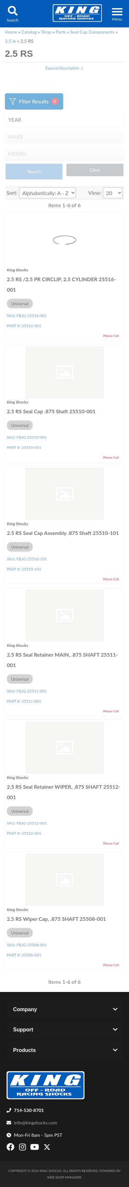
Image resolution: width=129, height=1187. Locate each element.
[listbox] (64, 120)
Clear (95, 170)
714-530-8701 (29, 1110)
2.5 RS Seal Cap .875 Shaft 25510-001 (51, 411)
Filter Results (33, 101)
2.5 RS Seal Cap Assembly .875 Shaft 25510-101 (63, 533)
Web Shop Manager (64, 1177)
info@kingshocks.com (35, 1122)
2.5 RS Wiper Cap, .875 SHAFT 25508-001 (56, 919)
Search (34, 171)
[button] (12, 13)
